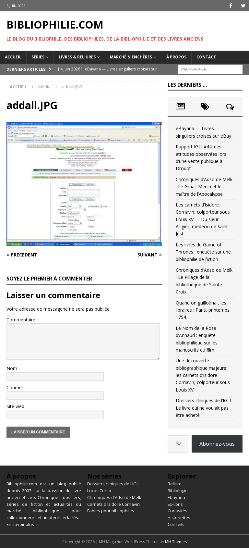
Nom (11, 368)
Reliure (175, 484)
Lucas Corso (99, 490)
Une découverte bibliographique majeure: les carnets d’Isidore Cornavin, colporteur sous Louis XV (203, 375)
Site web (15, 406)
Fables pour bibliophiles (110, 511)
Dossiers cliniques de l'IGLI (113, 484)
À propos (176, 57)
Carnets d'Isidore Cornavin (113, 504)
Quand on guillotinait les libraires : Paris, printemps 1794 (203, 310)
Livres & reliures (77, 57)
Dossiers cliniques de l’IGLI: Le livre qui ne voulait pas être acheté (204, 407)
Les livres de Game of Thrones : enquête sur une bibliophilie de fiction (203, 252)
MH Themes (176, 541)
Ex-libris (175, 504)
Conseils (176, 524)
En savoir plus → (22, 524)
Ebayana (176, 497)
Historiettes (179, 517)
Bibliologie (178, 490)
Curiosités (177, 511)
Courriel (14, 387)
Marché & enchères (131, 57)
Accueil (13, 57)
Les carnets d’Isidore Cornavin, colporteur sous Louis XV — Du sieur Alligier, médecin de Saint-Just (203, 219)
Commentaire (20, 320)
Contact (206, 57)
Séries (37, 57)
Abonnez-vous (217, 443)
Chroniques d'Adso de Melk (114, 497)
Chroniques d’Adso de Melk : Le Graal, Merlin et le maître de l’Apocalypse (204, 186)
